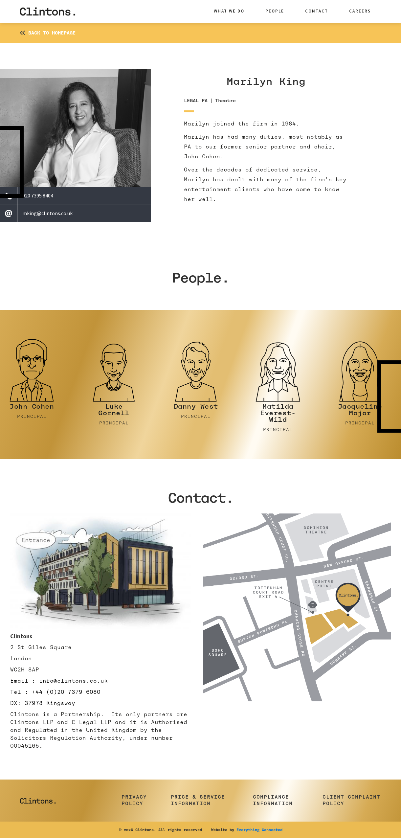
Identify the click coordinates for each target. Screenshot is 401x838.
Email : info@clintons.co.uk (59, 681)
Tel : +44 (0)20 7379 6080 (55, 692)
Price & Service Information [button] (198, 800)
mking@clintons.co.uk (47, 213)
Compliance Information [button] (273, 800)
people (274, 11)
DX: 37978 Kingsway (42, 703)
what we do (229, 11)
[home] (52, 11)
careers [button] (360, 11)
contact (316, 11)
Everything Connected (259, 829)
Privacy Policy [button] (134, 800)
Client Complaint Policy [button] (351, 800)
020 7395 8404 (37, 195)
